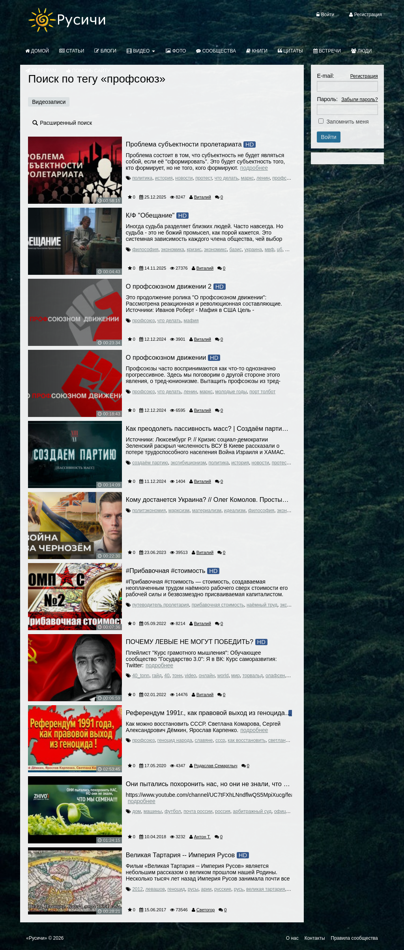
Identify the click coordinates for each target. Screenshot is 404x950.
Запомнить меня (347, 121)
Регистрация (364, 76)
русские (222, 889)
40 (166, 675)
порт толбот (262, 391)
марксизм (178, 510)
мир (235, 675)
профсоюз (283, 178)
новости (184, 178)
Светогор (205, 909)
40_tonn (140, 675)
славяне (204, 740)
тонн (177, 675)
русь (239, 889)
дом (136, 811)
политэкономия (149, 510)
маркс (247, 178)
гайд (157, 675)
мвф (269, 249)
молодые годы (231, 391)
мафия (191, 320)
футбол (173, 811)
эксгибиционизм (188, 463)
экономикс (215, 249)
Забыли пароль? (359, 99)
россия (222, 811)
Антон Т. (202, 836)
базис (235, 249)
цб (279, 249)
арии (206, 889)
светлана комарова (289, 740)
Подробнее (254, 168)
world (223, 675)
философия (145, 249)
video (190, 675)
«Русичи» (36, 938)
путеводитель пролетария (160, 605)
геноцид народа (174, 740)
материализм (206, 510)
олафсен (275, 675)
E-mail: (325, 76)
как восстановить (247, 740)
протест (203, 178)
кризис (194, 249)
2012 (137, 889)
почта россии (197, 811)
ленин (263, 178)
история (164, 178)
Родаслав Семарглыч (216, 765)
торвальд (252, 675)
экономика (172, 249)
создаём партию (150, 463)
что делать (226, 178)
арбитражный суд (252, 811)
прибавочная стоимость (218, 605)
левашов (155, 889)
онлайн (207, 675)
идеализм (235, 510)
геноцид (176, 889)
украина (253, 249)
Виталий (202, 197)
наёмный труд (262, 605)
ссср (220, 740)
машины (153, 811)
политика (142, 178)
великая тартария (265, 889)
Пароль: (327, 99)
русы (193, 889)
